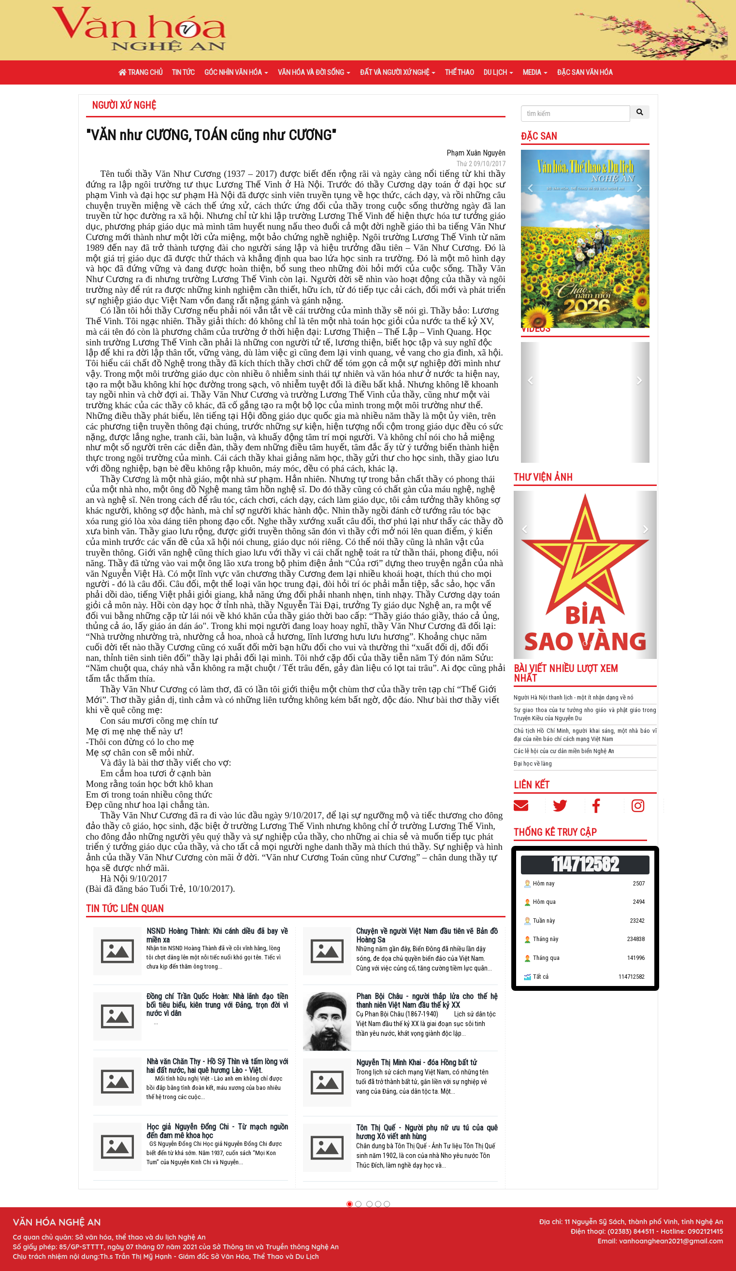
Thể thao (459, 72)
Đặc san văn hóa (585, 72)
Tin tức (183, 72)
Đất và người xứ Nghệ (397, 72)
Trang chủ (140, 72)
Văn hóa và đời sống (314, 72)
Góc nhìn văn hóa (236, 72)
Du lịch (498, 72)
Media (535, 72)
